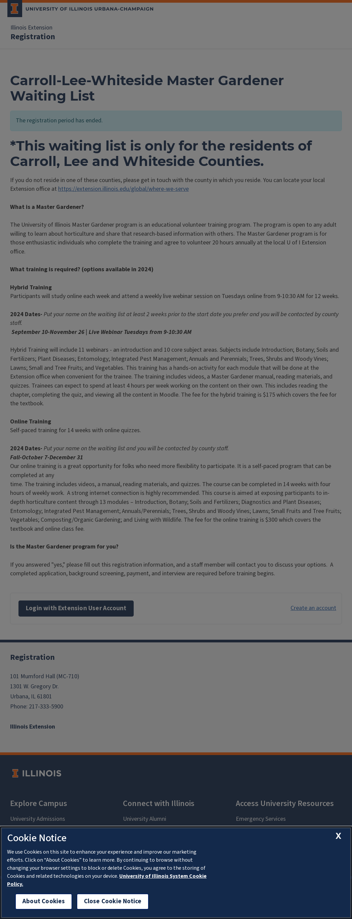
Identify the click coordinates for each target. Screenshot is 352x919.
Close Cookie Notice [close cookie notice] (113, 901)
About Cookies (44, 901)
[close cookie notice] (338, 836)
